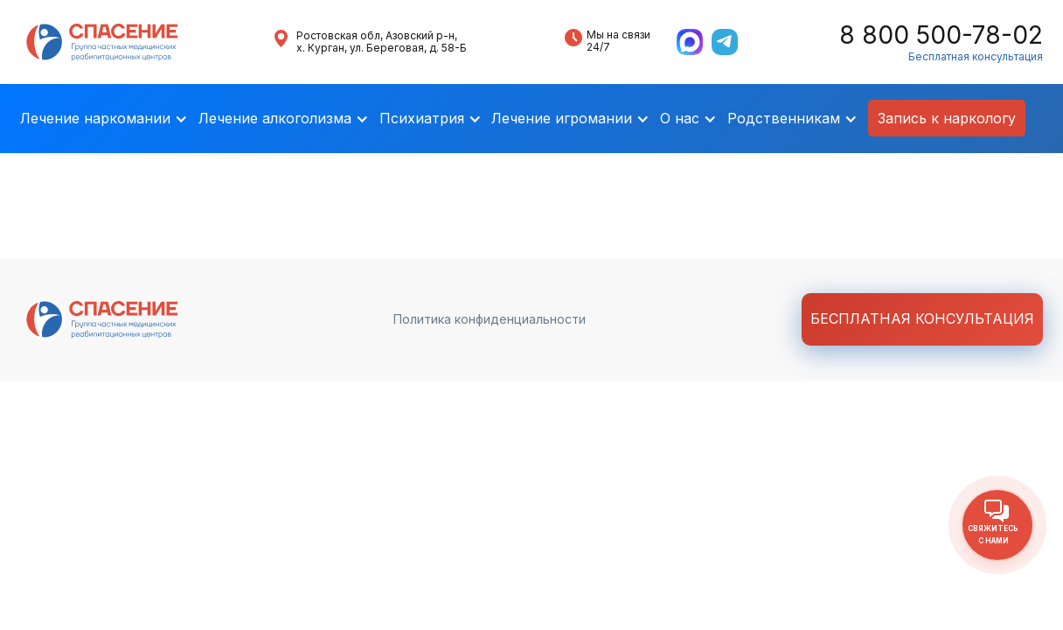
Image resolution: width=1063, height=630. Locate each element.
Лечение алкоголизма (274, 118)
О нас (679, 118)
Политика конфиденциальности (489, 319)
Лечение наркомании (95, 118)
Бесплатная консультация (975, 57)
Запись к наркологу (947, 118)
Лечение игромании (561, 118)
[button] (104, 118)
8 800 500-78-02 (941, 35)
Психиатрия (421, 118)
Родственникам (783, 118)
